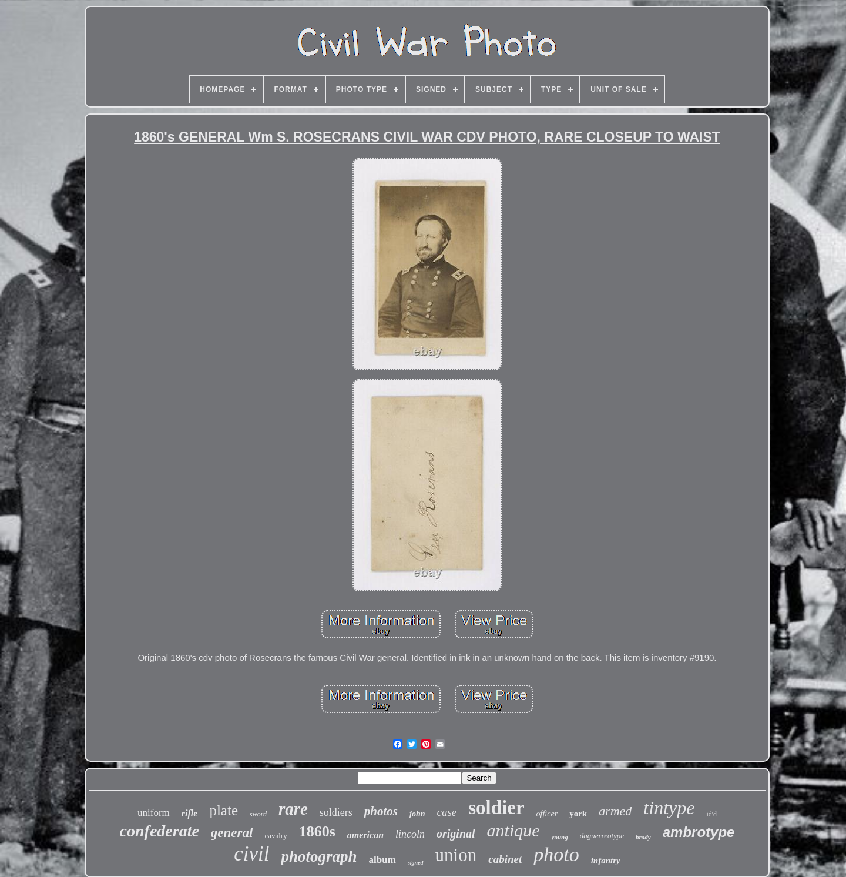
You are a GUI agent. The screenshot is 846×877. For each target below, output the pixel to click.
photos (381, 811)
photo (556, 854)
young (560, 837)
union (456, 855)
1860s (317, 831)
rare (293, 808)
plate (223, 810)
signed (416, 862)
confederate (159, 831)
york (578, 813)
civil (251, 853)
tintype (668, 807)
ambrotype (699, 832)
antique (513, 830)
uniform (153, 812)
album (382, 859)
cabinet (505, 859)
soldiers (336, 812)
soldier (496, 807)
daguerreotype (602, 835)
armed (615, 811)
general (232, 832)
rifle (190, 813)
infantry (605, 860)
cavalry (275, 835)
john (417, 813)
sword (258, 814)
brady (643, 837)
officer (547, 813)
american (365, 835)
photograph (319, 856)
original (456, 833)
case (447, 812)
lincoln (410, 834)
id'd (711, 814)
